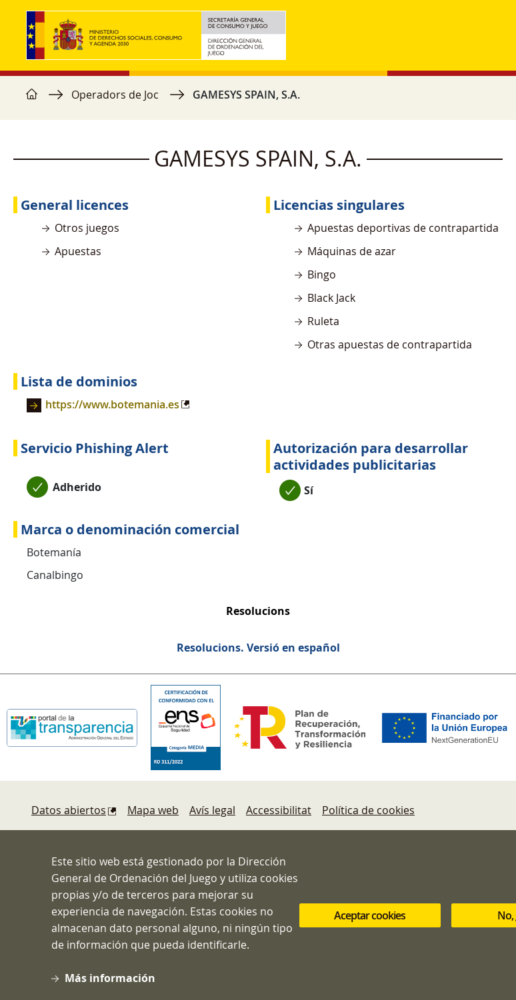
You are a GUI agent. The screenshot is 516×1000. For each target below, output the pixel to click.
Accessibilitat (278, 810)
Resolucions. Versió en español (258, 647)
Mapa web (153, 810)
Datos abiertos (68, 810)
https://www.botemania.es (112, 404)
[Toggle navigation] (476, 35)
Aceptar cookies (369, 920)
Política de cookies (368, 810)
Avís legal (212, 810)
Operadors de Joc (115, 94)
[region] (258, 101)
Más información (110, 982)
